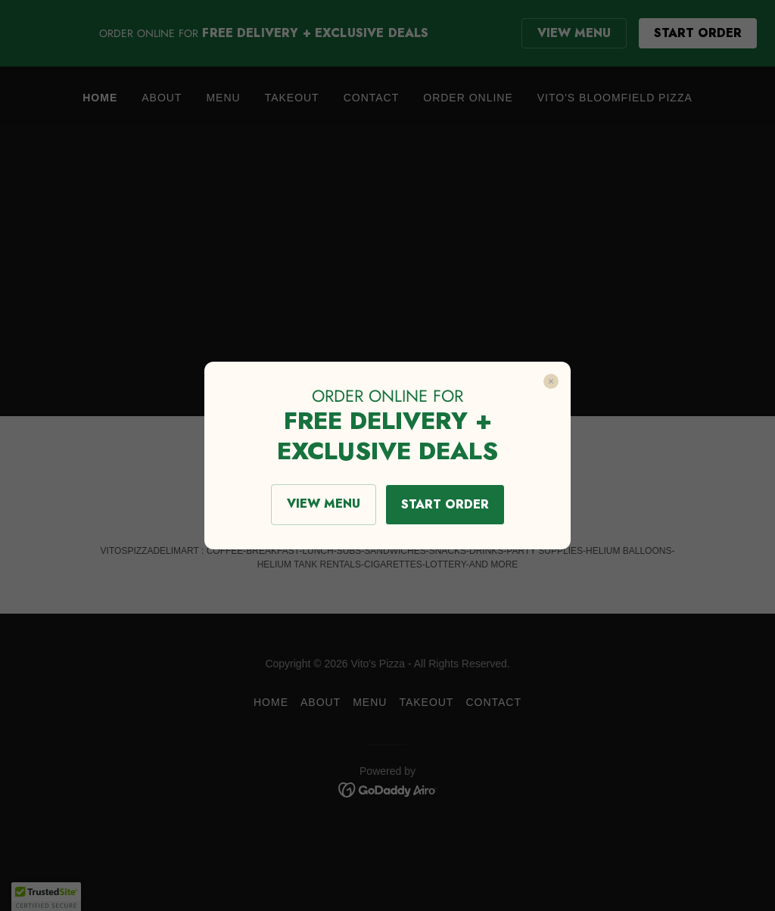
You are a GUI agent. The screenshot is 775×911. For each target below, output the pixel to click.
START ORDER (445, 504)
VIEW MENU (323, 503)
